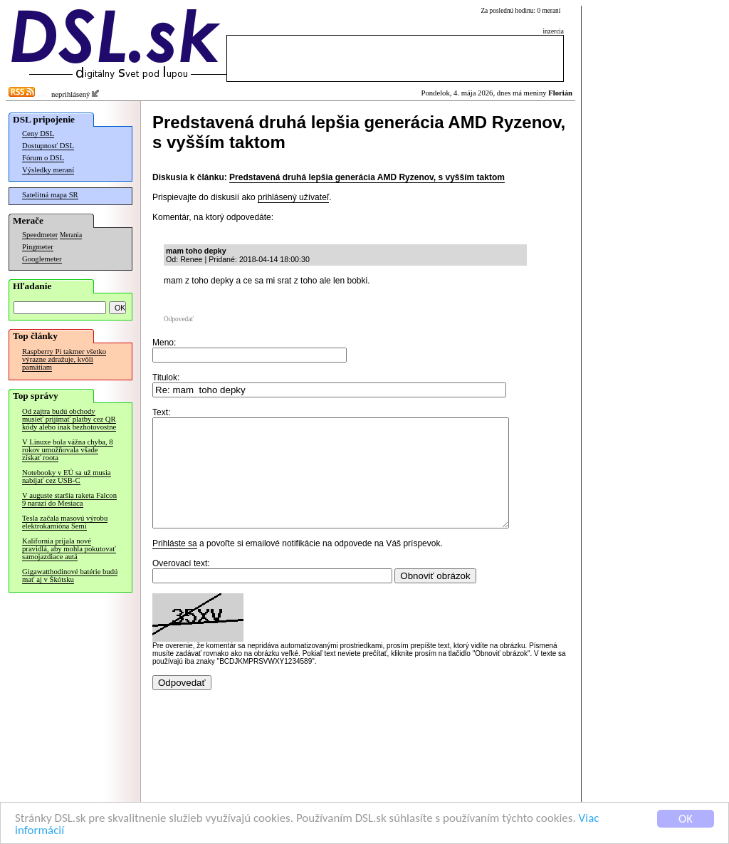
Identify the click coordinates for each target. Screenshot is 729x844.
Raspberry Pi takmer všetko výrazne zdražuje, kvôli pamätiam (64, 359)
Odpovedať (179, 319)
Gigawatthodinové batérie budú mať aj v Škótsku (69, 575)
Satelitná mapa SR (50, 195)
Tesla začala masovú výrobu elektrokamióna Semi (64, 522)
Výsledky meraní (48, 170)
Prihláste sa (174, 565)
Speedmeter (40, 235)
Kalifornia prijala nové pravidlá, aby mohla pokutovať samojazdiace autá (69, 549)
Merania (71, 235)
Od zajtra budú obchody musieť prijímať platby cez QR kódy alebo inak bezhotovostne (69, 419)
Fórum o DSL (43, 158)
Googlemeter (42, 259)
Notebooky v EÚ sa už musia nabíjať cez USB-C (66, 476)
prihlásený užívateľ (293, 197)
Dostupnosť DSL (48, 146)
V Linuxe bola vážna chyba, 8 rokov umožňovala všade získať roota (67, 450)
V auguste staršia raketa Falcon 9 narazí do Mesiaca (69, 499)
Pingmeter (37, 247)
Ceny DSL (38, 133)
